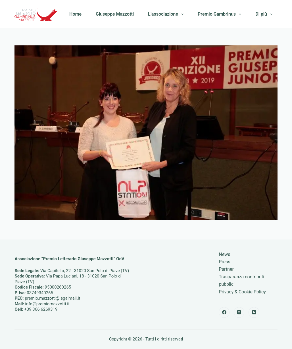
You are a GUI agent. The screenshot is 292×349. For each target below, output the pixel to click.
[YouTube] (254, 312)
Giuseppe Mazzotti (115, 14)
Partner (226, 269)
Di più (265, 14)
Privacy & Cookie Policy (242, 292)
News (224, 254)
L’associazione (167, 14)
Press (224, 261)
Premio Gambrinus (220, 14)
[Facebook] (224, 312)
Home (75, 14)
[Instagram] (239, 312)
